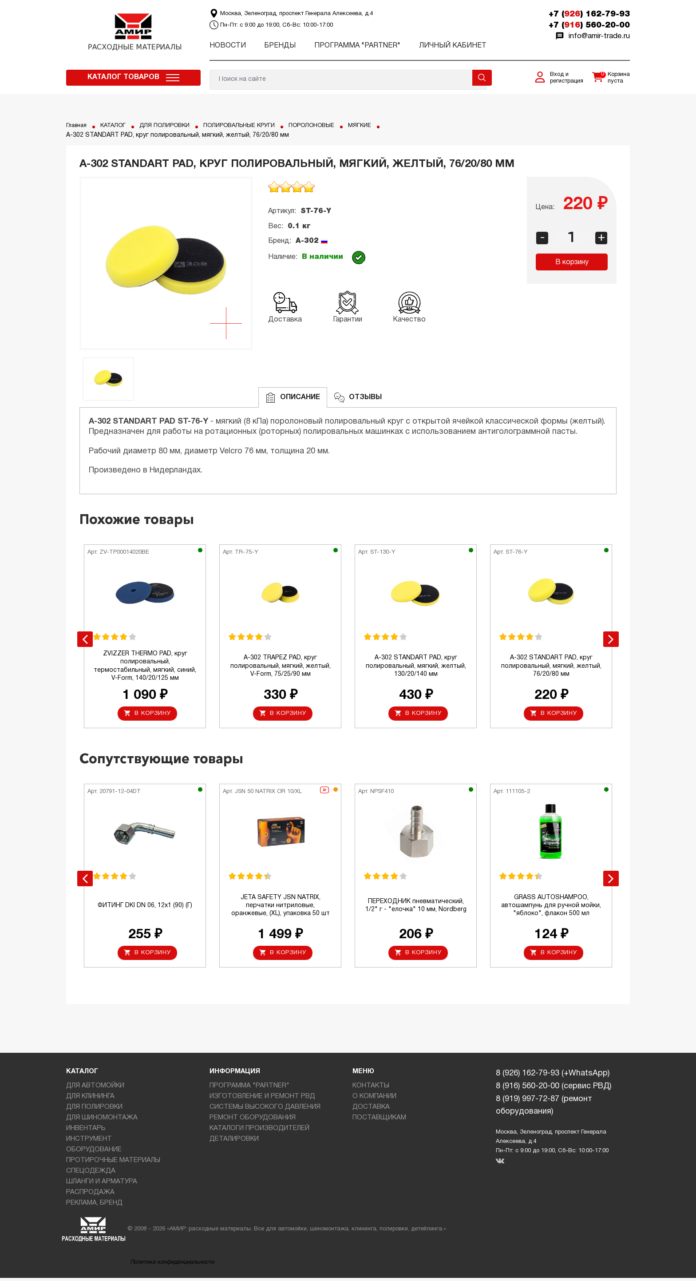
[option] (166, 263)
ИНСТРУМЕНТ (89, 1142)
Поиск (482, 78)
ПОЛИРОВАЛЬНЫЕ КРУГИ (252, 125)
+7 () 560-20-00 (589, 25)
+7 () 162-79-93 (589, 14)
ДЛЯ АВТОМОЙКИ (95, 1089)
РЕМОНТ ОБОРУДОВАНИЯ (253, 1121)
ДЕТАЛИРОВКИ (234, 1142)
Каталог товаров (123, 77)
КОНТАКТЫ (370, 1089)
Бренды (280, 46)
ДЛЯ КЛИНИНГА (90, 1099)
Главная (78, 125)
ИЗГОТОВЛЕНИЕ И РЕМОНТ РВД (262, 1099)
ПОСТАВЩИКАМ (379, 1121)
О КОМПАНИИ (374, 1099)
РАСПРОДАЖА (90, 1195)
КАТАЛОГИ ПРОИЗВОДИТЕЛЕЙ (259, 1131)
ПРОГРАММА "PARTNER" (357, 46)
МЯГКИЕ (380, 125)
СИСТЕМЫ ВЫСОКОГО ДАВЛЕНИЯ (265, 1110)
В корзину (572, 262)
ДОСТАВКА (371, 1110)
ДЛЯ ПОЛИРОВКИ (172, 125)
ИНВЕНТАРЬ (86, 1131)
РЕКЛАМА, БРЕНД (94, 1206)
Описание (292, 398)
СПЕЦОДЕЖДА (90, 1174)
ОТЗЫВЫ (358, 398)
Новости (228, 46)
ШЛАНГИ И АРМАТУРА (101, 1185)
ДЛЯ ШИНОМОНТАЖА (102, 1121)
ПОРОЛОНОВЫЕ (329, 125)
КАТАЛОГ (117, 125)
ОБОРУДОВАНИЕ (94, 1153)
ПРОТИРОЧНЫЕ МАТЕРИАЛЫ (113, 1163)
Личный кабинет (452, 46)
